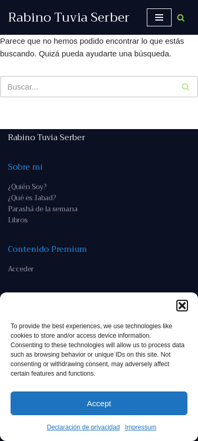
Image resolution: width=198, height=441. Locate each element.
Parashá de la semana (43, 209)
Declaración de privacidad (83, 427)
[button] (182, 305)
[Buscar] (181, 18)
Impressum (140, 427)
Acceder (21, 269)
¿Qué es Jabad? (32, 198)
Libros (17, 220)
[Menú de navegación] (159, 17)
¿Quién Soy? (27, 187)
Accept (99, 403)
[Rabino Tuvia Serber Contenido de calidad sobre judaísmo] (69, 17)
